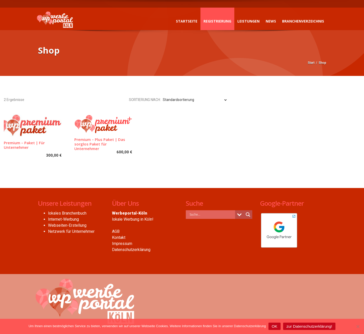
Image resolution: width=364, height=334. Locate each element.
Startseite (185, 21)
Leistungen (247, 21)
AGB (116, 231)
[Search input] (212, 214)
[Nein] (357, 326)
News (269, 21)
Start (311, 63)
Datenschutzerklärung (131, 249)
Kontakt (118, 237)
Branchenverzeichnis (302, 21)
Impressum (122, 243)
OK (274, 326)
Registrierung (216, 21)
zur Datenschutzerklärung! (309, 326)
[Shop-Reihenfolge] (195, 100)
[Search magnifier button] (248, 214)
